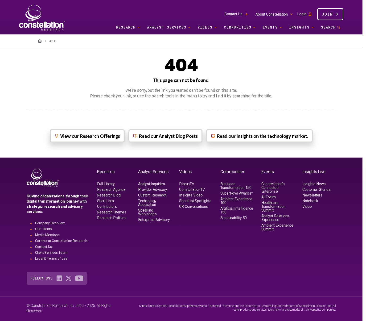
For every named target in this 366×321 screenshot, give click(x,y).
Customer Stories (316, 189)
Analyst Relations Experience (275, 218)
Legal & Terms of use (51, 258)
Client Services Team (51, 252)
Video (307, 206)
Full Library (106, 184)
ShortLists (105, 201)
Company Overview (50, 223)
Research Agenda (111, 189)
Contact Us (234, 14)
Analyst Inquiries (151, 184)
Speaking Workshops (147, 212)
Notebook (310, 201)
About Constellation (271, 14)
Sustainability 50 (233, 218)
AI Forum (268, 197)
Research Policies (112, 218)
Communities (237, 27)
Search (328, 27)
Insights (299, 27)
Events (270, 27)
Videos (205, 27)
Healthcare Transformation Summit (273, 206)
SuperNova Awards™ (237, 193)
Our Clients (43, 229)
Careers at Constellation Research (61, 241)
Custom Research (152, 195)
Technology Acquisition (147, 203)
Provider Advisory (152, 189)
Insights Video (190, 195)
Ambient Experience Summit (277, 227)
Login (301, 14)
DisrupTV (186, 184)
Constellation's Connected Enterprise (273, 188)
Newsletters (312, 195)
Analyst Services (166, 27)
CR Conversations (193, 206)
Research (126, 27)
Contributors (107, 206)
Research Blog (108, 195)
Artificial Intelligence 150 (236, 210)
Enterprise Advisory (154, 219)
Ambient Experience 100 (236, 201)
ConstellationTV (192, 189)
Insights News (314, 184)
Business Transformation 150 (235, 186)
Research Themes (111, 212)
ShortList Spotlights (195, 201)
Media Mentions (47, 235)
